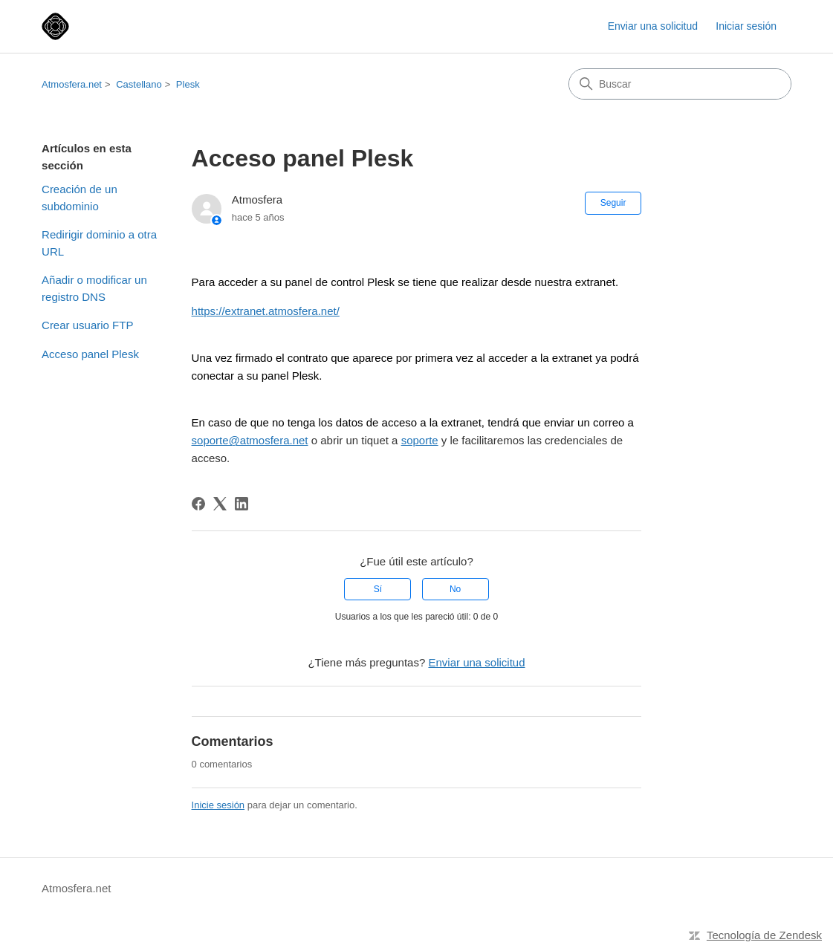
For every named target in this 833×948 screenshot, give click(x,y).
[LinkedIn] (241, 503)
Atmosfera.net (72, 84)
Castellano (138, 84)
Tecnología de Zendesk (764, 935)
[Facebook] (198, 503)
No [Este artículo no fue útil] (455, 589)
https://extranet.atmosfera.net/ (266, 311)
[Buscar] (680, 84)
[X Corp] (220, 503)
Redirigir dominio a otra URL (99, 243)
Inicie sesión (218, 805)
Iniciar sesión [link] (746, 26)
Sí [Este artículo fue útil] (378, 589)
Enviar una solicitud (653, 26)
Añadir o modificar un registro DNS (94, 288)
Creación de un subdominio (79, 197)
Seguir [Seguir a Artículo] (613, 203)
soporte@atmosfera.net (250, 440)
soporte (419, 440)
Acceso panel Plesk (90, 354)
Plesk (188, 84)
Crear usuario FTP (87, 325)
